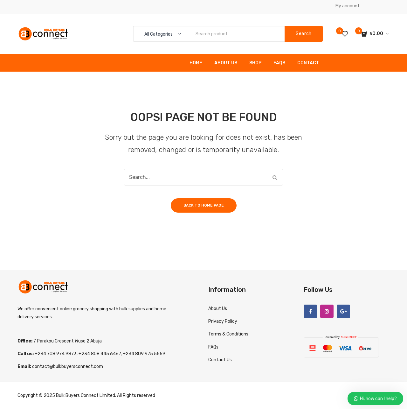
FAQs (279, 63)
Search (304, 33)
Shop (255, 63)
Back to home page (203, 205)
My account (347, 6)
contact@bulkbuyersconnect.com (67, 366)
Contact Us (220, 360)
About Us (225, 63)
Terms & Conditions (228, 334)
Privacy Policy (222, 321)
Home (196, 63)
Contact (308, 63)
